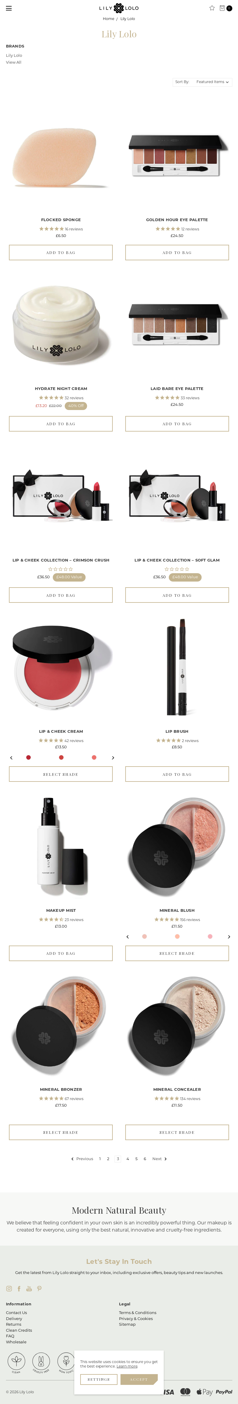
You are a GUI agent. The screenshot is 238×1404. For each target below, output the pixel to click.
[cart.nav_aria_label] (227, 8)
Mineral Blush (177, 911)
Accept (139, 1379)
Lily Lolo (14, 56)
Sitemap (127, 1325)
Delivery (14, 1319)
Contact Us (16, 1313)
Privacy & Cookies (136, 1319)
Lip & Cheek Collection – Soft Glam (177, 560)
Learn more (127, 1366)
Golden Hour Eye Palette (177, 220)
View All (13, 63)
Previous (12, 758)
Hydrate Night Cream (61, 389)
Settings (99, 1379)
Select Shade (60, 774)
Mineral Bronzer (61, 1090)
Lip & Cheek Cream (61, 732)
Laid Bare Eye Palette (177, 389)
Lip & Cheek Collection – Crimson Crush (61, 560)
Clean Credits (19, 1331)
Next (110, 758)
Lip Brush (177, 732)
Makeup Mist (61, 911)
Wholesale (16, 1342)
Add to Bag (60, 252)
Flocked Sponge (61, 220)
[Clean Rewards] (212, 8)
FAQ (10, 1336)
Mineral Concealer (177, 1090)
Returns (13, 1325)
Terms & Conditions (137, 1313)
